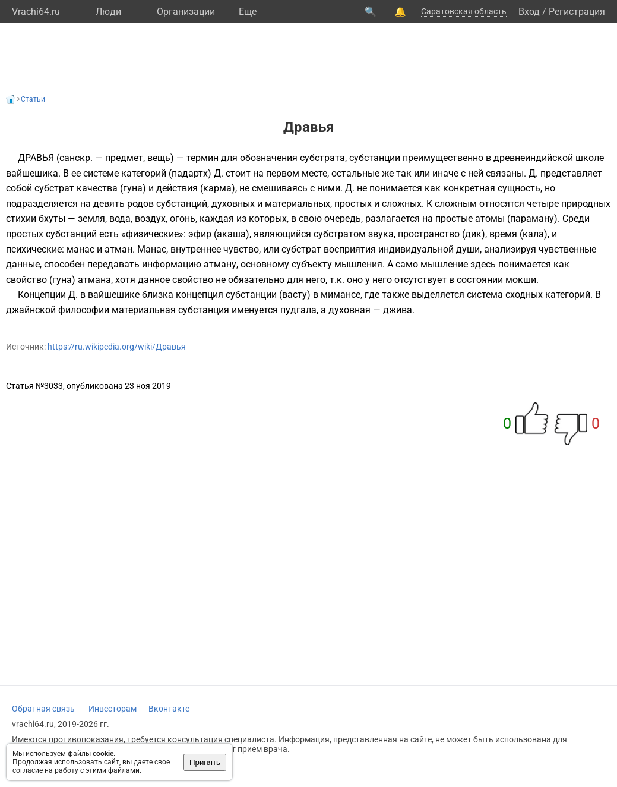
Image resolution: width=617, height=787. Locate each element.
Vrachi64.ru (36, 11)
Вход (529, 11)
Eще (248, 11)
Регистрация (577, 11)
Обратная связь (43, 708)
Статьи (33, 99)
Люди (108, 11)
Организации (186, 11)
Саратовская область (464, 11)
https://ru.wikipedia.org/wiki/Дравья (117, 346)
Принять (204, 762)
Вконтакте (168, 708)
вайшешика (32, 173)
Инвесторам (112, 708)
